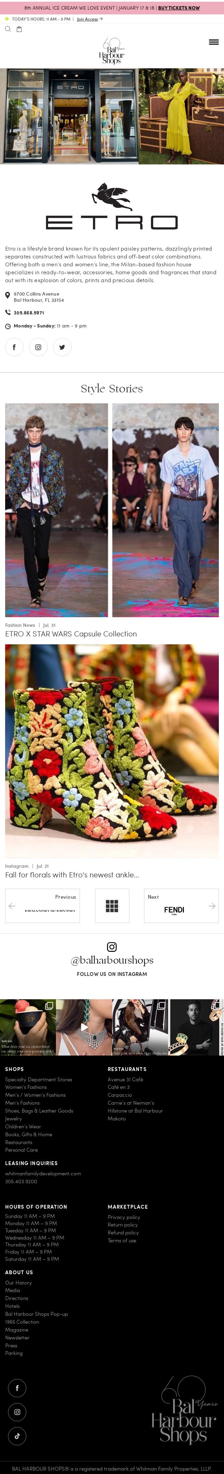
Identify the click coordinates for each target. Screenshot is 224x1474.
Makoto (117, 1118)
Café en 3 (119, 1087)
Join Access (87, 18)
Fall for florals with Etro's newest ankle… (72, 874)
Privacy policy (124, 1217)
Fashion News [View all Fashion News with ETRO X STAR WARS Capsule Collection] (20, 625)
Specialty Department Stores (38, 1079)
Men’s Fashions (22, 1102)
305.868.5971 (29, 313)
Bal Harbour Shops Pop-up (36, 1314)
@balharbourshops (112, 960)
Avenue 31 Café (125, 1079)
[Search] (8, 29)
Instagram (16, 866)
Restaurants (18, 1142)
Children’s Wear (23, 1126)
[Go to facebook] (17, 1388)
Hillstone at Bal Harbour (135, 1110)
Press (11, 1345)
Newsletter (17, 1337)
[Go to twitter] (17, 1436)
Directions (16, 1298)
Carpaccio (120, 1095)
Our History (18, 1282)
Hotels (12, 1306)
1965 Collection (22, 1321)
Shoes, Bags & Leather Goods (39, 1110)
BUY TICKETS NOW (179, 7)
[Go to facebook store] (14, 347)
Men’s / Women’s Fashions (35, 1095)
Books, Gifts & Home (28, 1134)
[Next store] (181, 906)
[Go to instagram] (17, 1412)
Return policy (123, 1224)
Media (12, 1290)
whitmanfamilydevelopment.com (43, 1173)
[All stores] (112, 906)
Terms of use (122, 1240)
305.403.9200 (21, 1181)
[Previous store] (42, 906)
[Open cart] (19, 29)
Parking (14, 1353)
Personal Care (21, 1150)
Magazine (16, 1329)
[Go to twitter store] (62, 347)
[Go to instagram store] (38, 347)
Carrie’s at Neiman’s (131, 1102)
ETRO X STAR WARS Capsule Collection (71, 633)
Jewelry (13, 1118)
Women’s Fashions (26, 1087)
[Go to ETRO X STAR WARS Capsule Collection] (112, 407)
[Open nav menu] (214, 42)
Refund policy (123, 1232)
